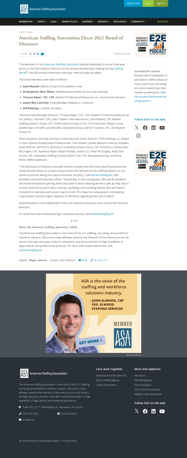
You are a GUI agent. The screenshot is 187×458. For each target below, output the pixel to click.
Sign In (161, 3)
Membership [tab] (27, 21)
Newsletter (148, 394)
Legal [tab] (55, 21)
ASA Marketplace (143, 380)
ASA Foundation (143, 384)
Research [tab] (104, 21)
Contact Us (28, 419)
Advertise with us (134, 355)
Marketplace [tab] (70, 21)
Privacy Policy (70, 440)
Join (148, 3)
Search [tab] (162, 21)
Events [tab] (43, 21)
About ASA (133, 3)
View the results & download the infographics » (150, 97)
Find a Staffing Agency (107, 380)
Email (83, 260)
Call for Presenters (106, 384)
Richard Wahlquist (101, 175)
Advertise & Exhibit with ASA (111, 375)
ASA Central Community (147, 389)
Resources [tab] (120, 21)
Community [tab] (139, 21)
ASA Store (139, 375)
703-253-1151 (99, 260)
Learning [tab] (88, 21)
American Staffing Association (61, 64)
